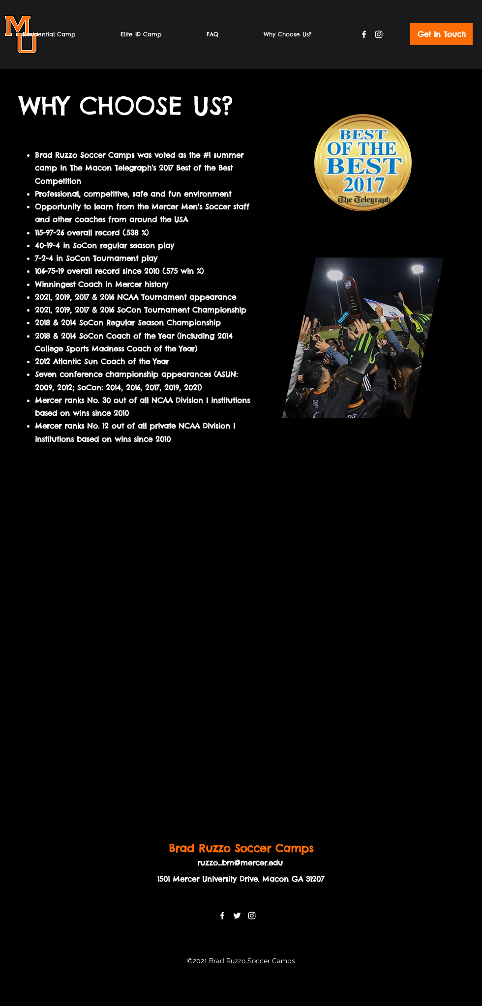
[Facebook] (364, 34)
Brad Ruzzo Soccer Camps (241, 848)
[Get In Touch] (441, 34)
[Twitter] (237, 915)
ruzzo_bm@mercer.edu (240, 862)
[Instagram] (379, 34)
